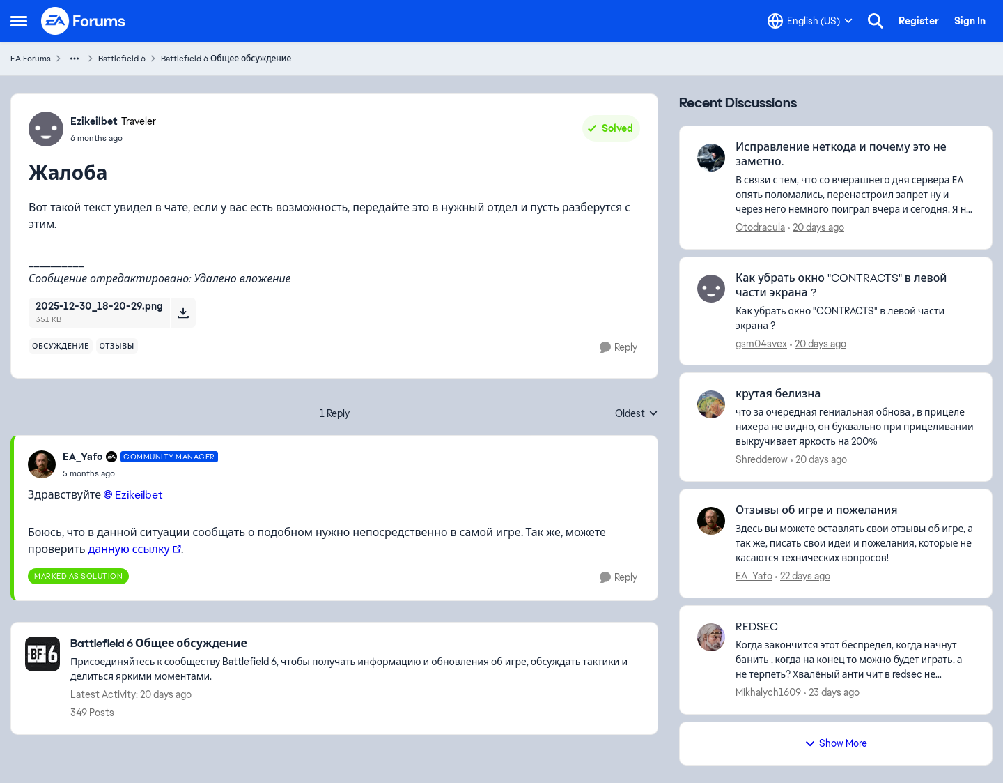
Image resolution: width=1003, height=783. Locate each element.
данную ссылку (129, 549)
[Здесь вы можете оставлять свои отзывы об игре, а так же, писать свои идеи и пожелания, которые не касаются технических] (855, 543)
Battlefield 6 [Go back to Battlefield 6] (122, 58)
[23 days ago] (832, 692)
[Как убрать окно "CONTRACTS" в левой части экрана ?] (855, 318)
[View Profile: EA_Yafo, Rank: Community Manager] (42, 464)
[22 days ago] (802, 576)
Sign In (970, 21)
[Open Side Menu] (18, 20)
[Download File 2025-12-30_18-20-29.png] (183, 312)
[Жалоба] (140, 473)
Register (919, 21)
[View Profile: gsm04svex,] (711, 289)
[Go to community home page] (83, 21)
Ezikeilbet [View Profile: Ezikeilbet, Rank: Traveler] (94, 121)
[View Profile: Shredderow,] (711, 404)
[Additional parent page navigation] (74, 58)
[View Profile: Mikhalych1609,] (711, 637)
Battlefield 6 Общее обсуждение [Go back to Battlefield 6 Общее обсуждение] (226, 58)
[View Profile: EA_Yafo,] (711, 521)
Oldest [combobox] (636, 414)
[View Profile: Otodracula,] (711, 158)
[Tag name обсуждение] (61, 346)
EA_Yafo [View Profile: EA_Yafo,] (754, 576)
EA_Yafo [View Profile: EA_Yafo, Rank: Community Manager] (82, 456)
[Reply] (618, 347)
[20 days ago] (816, 227)
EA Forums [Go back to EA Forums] (30, 58)
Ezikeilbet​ (139, 494)
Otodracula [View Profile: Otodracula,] (760, 227)
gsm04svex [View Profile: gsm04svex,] (761, 343)
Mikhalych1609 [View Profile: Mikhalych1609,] (768, 692)
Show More (835, 743)
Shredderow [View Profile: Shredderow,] (762, 459)
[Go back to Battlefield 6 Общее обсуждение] (357, 644)
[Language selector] (810, 21)
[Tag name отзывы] (117, 346)
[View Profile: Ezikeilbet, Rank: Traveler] (46, 129)
